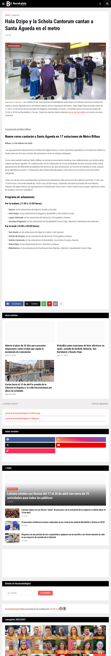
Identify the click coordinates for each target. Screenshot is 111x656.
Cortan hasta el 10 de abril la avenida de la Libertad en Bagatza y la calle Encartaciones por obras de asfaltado (28, 387)
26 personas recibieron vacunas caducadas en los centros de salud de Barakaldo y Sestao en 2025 (63, 522)
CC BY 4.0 (58, 608)
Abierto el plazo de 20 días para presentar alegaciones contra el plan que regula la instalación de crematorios (25, 348)
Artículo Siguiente (99, 404)
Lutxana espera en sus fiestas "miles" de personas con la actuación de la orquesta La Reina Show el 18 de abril (63, 511)
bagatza (15, 15)
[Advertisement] (55, 271)
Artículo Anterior (11, 404)
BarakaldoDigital (12, 609)
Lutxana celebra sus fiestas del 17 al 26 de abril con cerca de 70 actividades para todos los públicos (48, 496)
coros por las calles (76, 112)
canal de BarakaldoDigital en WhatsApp (22, 413)
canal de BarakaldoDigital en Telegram (22, 418)
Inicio (7, 15)
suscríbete (45, 593)
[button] (3, 4)
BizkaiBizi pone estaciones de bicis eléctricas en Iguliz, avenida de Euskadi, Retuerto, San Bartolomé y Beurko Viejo (80, 348)
